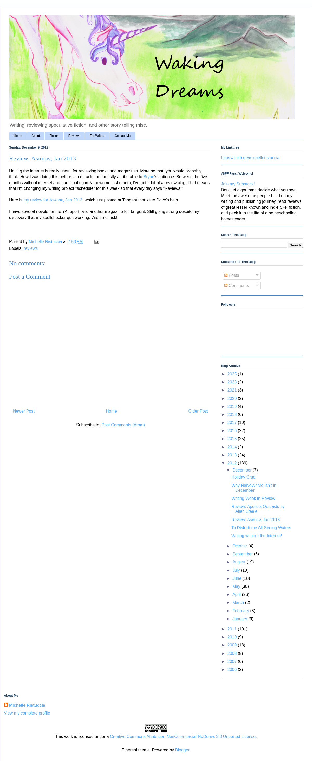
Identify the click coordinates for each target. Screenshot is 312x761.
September (243, 554)
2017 (233, 422)
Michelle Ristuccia (27, 705)
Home (18, 136)
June (237, 578)
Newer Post (24, 411)
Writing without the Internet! (256, 536)
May (237, 586)
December (242, 470)
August (239, 562)
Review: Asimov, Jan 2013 (255, 519)
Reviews (74, 136)
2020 (233, 398)
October (240, 546)
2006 (233, 669)
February (241, 611)
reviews (31, 248)
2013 (233, 455)
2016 (233, 430)
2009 (233, 645)
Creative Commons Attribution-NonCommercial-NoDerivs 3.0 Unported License (183, 736)
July (236, 570)
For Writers (97, 136)
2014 (233, 447)
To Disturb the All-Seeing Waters (261, 528)
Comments (236, 285)
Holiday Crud (243, 477)
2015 (233, 438)
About (36, 136)
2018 (233, 414)
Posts (231, 275)
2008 (233, 653)
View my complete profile (27, 713)
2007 (233, 661)
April (237, 594)
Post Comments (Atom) (123, 425)
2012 (233, 463)
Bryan (149, 176)
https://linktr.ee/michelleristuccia (250, 158)
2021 (233, 390)
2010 (233, 637)
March (238, 602)
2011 (233, 629)
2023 (233, 382)
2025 (233, 374)
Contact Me (123, 136)
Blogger (182, 750)
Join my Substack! (238, 184)
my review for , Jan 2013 (52, 200)
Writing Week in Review (253, 498)
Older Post (198, 411)
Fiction (53, 136)
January (240, 619)
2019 (233, 406)
